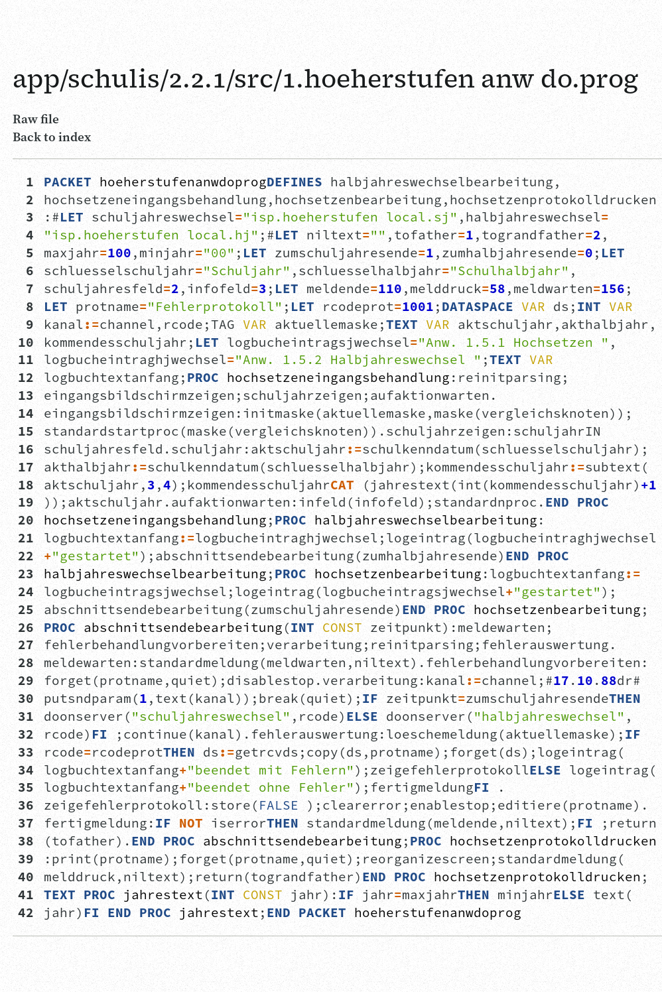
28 (26, 662)
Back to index (52, 136)
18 (26, 485)
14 (26, 413)
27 (26, 644)
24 (26, 591)
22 (26, 556)
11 (26, 359)
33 (26, 752)
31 (26, 716)
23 (26, 574)
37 (26, 823)
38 (26, 841)
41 (26, 894)
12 (26, 377)
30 (26, 698)
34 (26, 770)
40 (26, 877)
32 (26, 734)
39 (26, 859)
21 (26, 538)
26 (26, 627)
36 (26, 805)
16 (26, 449)
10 (26, 342)
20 (26, 520)
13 (26, 395)
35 (26, 787)
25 (26, 609)
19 (26, 502)
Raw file (36, 118)
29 (26, 680)
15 (26, 431)
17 (26, 467)
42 (26, 912)
